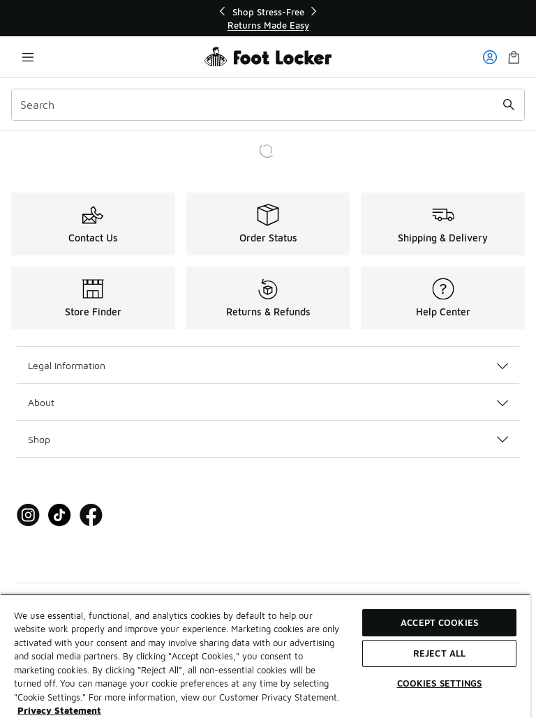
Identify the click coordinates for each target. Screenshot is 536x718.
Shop (268, 439)
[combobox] (268, 104)
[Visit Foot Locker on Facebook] (91, 515)
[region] (268, 18)
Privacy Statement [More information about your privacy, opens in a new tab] (59, 710)
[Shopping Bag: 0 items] (513, 57)
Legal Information (268, 365)
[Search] (268, 104)
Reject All (439, 653)
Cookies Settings (439, 683)
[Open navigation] (28, 57)
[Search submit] (508, 104)
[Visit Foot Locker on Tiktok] (59, 515)
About (268, 402)
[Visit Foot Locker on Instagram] (28, 515)
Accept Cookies (439, 622)
